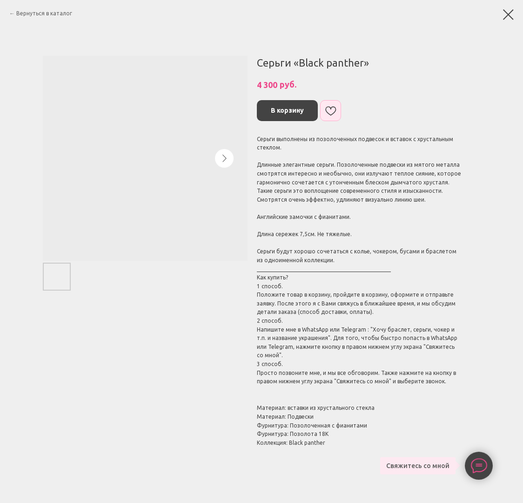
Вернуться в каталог (44, 13)
